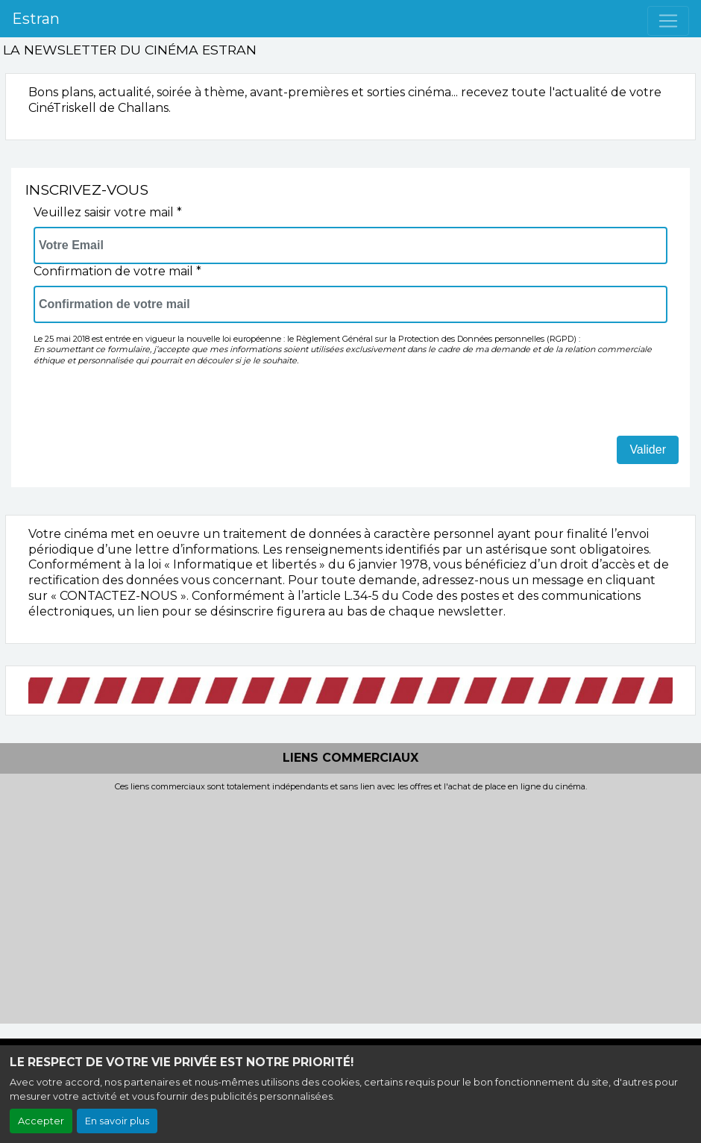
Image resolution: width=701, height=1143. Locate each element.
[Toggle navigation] (668, 21)
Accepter (41, 1121)
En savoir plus (117, 1121)
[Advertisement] (350, 903)
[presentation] (147, 407)
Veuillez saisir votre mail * (108, 212)
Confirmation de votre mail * (117, 271)
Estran (36, 19)
